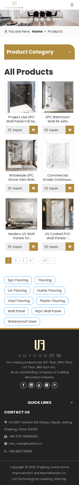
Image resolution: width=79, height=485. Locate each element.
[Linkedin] (31, 385)
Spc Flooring (18, 280)
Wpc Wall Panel (48, 311)
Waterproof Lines (22, 321)
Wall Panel (16, 311)
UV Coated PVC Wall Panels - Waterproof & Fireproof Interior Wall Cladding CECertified (57, 236)
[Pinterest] (55, 385)
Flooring (45, 280)
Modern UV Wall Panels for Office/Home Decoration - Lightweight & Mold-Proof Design (21, 236)
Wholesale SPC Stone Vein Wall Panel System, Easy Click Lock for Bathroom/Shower (21, 177)
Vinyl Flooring (19, 300)
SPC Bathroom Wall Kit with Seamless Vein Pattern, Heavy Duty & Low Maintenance (57, 119)
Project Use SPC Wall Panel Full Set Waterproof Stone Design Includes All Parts (21, 119)
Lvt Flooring (17, 290)
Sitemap (60, 479)
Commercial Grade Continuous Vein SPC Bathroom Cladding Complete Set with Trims (57, 177)
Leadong (46, 479)
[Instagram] (47, 385)
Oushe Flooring (49, 290)
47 (45, 260)
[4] (39, 18)
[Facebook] (23, 385)
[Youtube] (39, 385)
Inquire (13, 130)
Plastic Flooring (52, 300)
